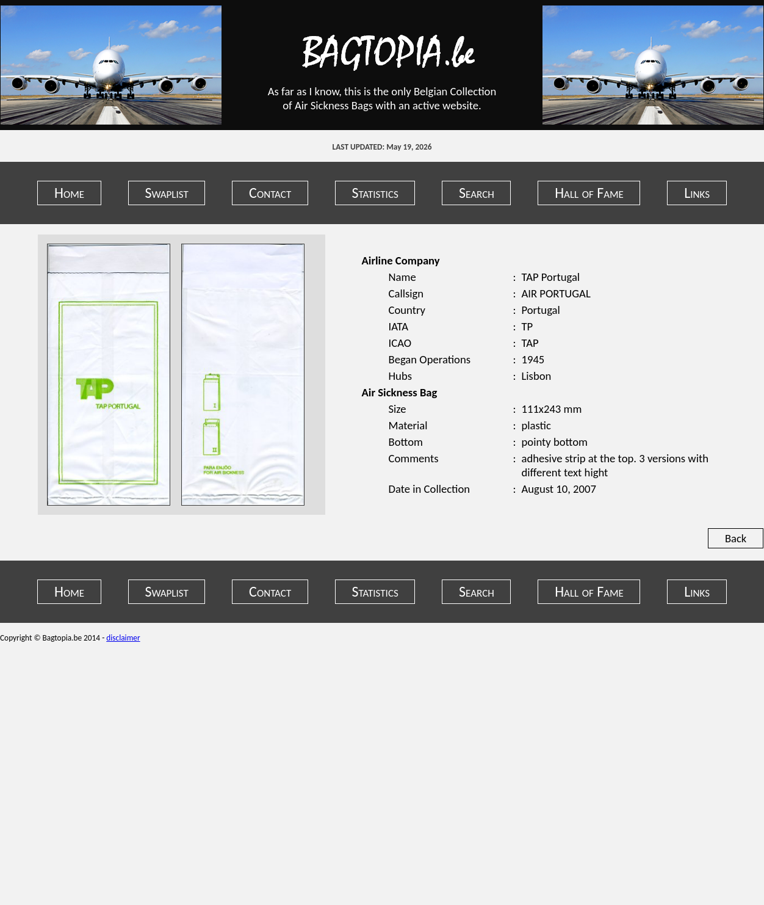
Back (735, 538)
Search (476, 193)
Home (69, 193)
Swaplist (166, 193)
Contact (270, 193)
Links (697, 193)
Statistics (375, 193)
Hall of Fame (589, 193)
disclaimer (123, 638)
